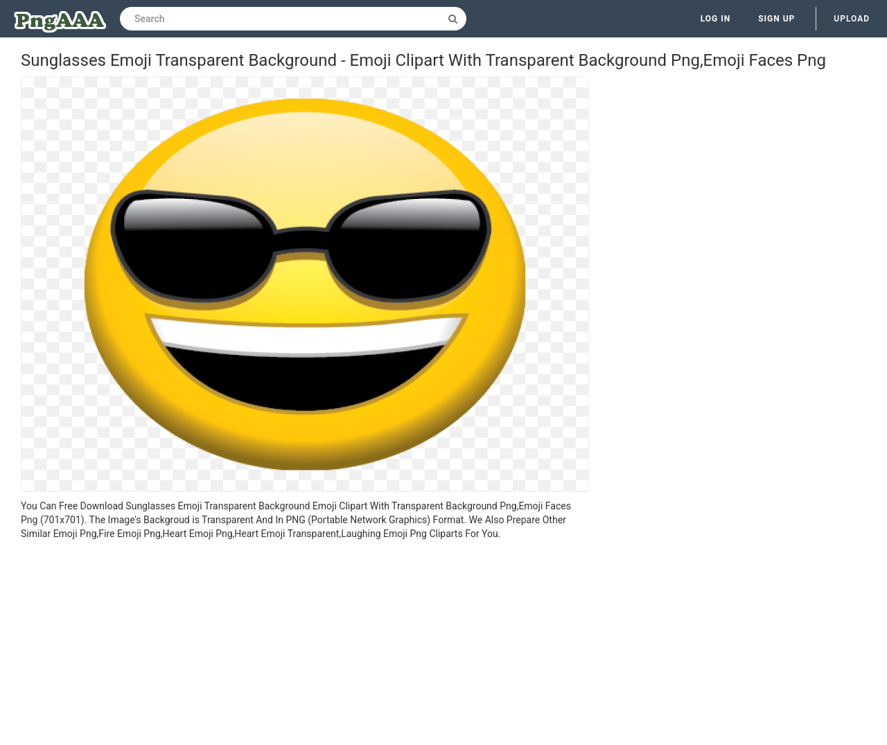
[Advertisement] (305, 644)
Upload (852, 19)
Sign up (776, 19)
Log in (716, 19)
